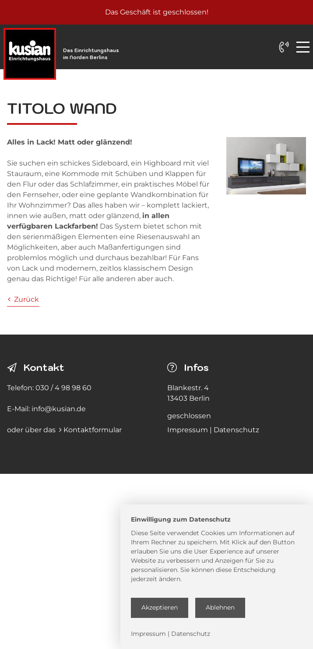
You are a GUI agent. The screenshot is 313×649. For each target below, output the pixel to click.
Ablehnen (220, 607)
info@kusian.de (59, 409)
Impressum (187, 430)
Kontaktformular (92, 430)
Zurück (23, 299)
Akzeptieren (159, 607)
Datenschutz (236, 430)
